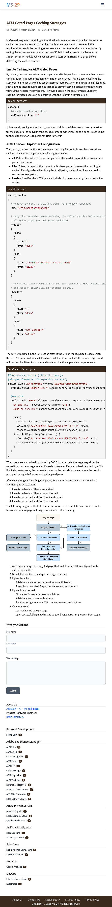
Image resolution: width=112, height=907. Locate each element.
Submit (13, 690)
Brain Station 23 (15, 716)
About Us (17, 899)
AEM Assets (14, 751)
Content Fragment (17, 756)
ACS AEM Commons (18, 794)
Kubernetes (14, 883)
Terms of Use (92, 899)
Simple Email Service (18, 820)
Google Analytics (16, 866)
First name (11, 631)
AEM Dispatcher (16, 775)
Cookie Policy (52, 899)
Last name (11, 643)
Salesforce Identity (17, 854)
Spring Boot (14, 734)
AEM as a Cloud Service (19, 789)
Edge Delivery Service (18, 798)
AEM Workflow (15, 779)
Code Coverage (15, 770)
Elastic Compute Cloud (19, 815)
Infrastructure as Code (18, 879)
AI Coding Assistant (17, 837)
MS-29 (13, 5)
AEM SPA (13, 765)
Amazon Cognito (16, 811)
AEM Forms (14, 761)
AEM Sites (13, 747)
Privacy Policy (72, 899)
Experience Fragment (18, 784)
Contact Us (34, 899)
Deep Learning (15, 832)
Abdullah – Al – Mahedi (22, 708)
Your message (12, 658)
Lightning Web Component (21, 849)
